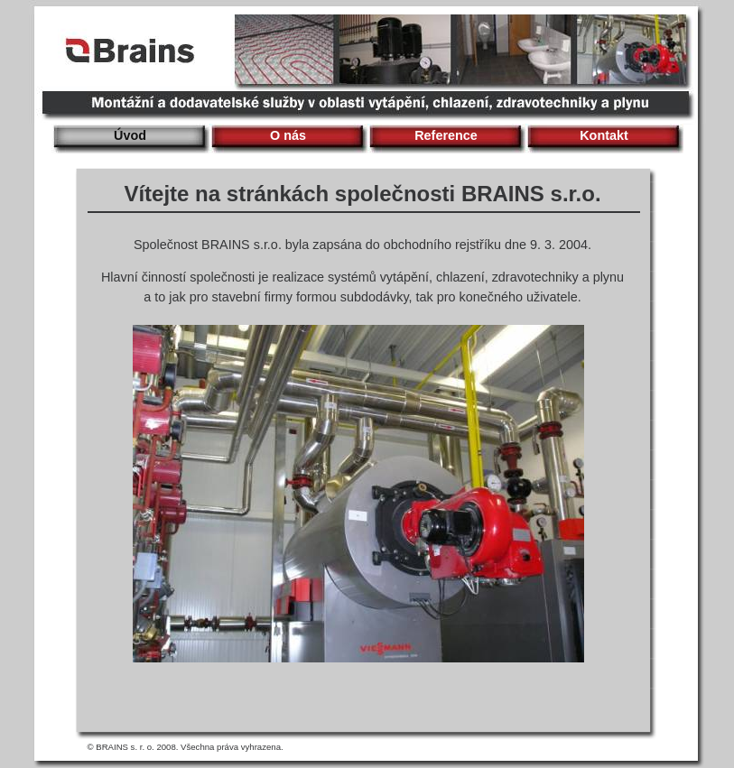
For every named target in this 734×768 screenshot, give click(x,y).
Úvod (130, 135)
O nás (288, 135)
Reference (446, 135)
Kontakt (604, 135)
